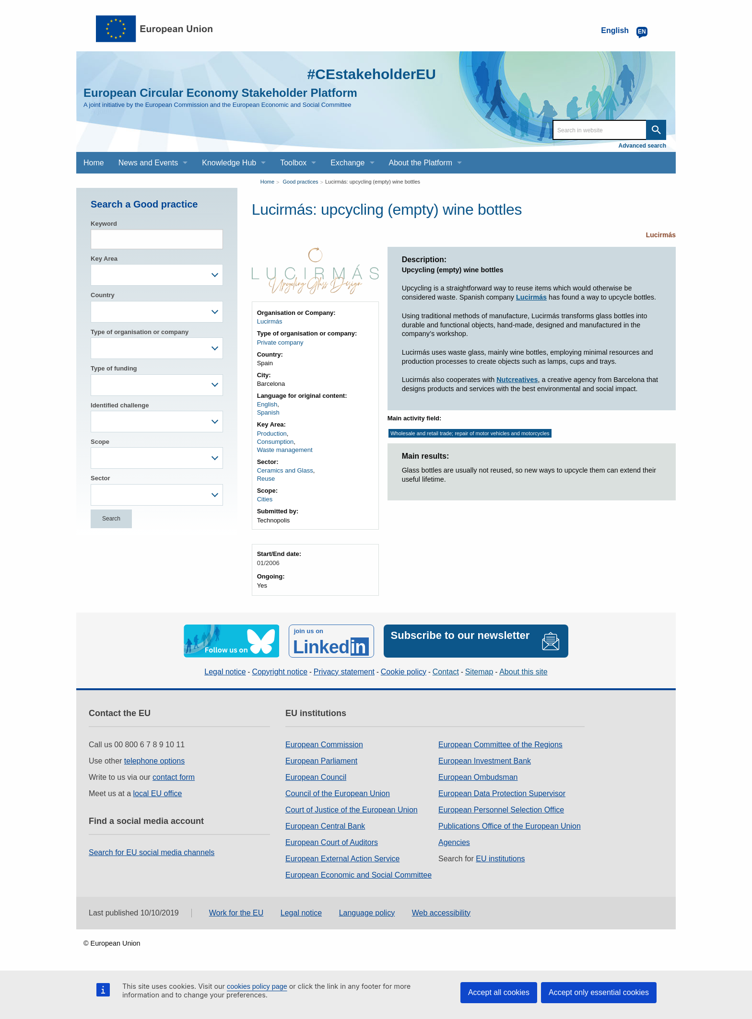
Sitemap (479, 672)
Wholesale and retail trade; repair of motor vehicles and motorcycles (469, 433)
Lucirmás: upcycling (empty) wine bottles (372, 182)
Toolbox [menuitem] (293, 163)
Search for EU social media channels (151, 852)
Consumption (275, 441)
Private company (280, 342)
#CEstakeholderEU (371, 74)
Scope (100, 441)
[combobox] (157, 275)
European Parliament (321, 761)
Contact (446, 672)
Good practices (300, 182)
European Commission (324, 745)
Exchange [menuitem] (347, 163)
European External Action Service (342, 859)
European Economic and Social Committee (358, 875)
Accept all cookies (498, 992)
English (267, 404)
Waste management (285, 449)
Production (272, 433)
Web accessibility (441, 913)
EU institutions (500, 859)
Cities (265, 499)
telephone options (154, 761)
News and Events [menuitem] (148, 163)
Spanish (268, 412)
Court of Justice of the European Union (351, 810)
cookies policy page (257, 986)
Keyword (104, 223)
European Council (315, 777)
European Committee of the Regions (500, 745)
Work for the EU (236, 913)
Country (103, 295)
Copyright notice (279, 672)
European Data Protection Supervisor (501, 793)
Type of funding (114, 368)
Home (267, 182)
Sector (100, 478)
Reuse (266, 478)
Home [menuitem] (93, 163)
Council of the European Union (337, 793)
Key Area (104, 258)
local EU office (157, 793)
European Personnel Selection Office (501, 810)
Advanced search (642, 145)
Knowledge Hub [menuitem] (229, 163)
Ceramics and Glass (285, 470)
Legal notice (225, 672)
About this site (523, 672)
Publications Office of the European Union (509, 826)
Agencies (454, 842)
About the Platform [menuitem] (421, 163)
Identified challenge (120, 405)
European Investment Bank (484, 761)
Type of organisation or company (139, 332)
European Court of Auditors (331, 842)
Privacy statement (344, 672)
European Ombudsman (477, 777)
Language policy (367, 913)
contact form (174, 777)
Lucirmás (661, 235)
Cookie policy (403, 672)
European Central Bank (325, 826)
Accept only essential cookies (599, 992)
